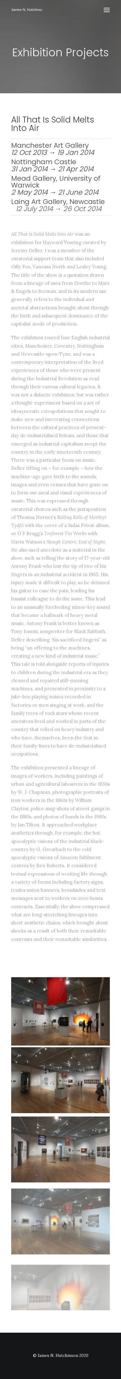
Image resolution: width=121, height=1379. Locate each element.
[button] (106, 10)
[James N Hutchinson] (26, 10)
